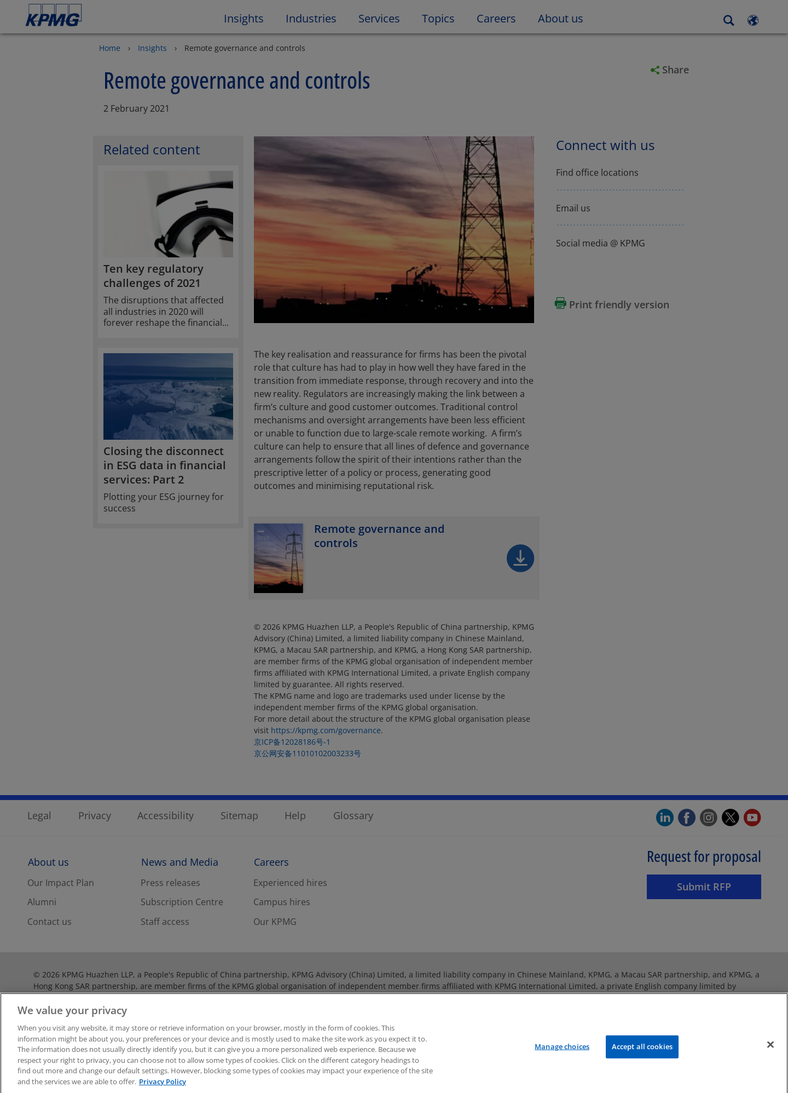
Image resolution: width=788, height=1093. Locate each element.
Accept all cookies (642, 1054)
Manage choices (562, 1054)
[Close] (770, 1052)
